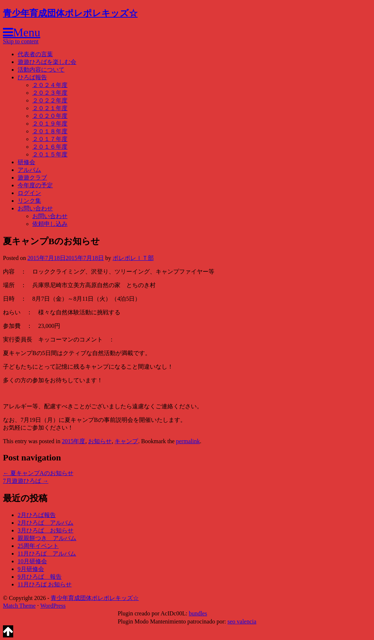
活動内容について (41, 69)
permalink (188, 441)
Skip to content (21, 41)
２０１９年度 (50, 123)
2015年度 (73, 441)
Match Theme (19, 606)
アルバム (29, 170)
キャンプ (126, 441)
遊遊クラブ (32, 177)
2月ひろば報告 (37, 515)
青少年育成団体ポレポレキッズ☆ (70, 13)
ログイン (29, 193)
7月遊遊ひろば (25, 481)
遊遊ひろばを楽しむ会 (47, 62)
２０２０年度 (50, 116)
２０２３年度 (50, 93)
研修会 (26, 162)
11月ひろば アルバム (47, 553)
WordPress (53, 606)
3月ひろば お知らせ (45, 530)
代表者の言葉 (35, 54)
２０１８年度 (50, 131)
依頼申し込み (50, 224)
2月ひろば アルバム (45, 523)
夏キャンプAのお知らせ (38, 473)
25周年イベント (38, 546)
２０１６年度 (50, 147)
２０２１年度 (50, 108)
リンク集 (29, 201)
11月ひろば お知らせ (45, 584)
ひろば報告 (32, 77)
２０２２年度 (50, 100)
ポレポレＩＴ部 (133, 258)
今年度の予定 (35, 185)
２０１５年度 (50, 154)
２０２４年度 (50, 85)
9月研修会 (31, 569)
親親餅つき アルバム (47, 538)
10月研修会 (32, 561)
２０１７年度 (50, 139)
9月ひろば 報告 (40, 577)
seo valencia (242, 621)
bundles (198, 613)
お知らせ (100, 441)
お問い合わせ (35, 208)
